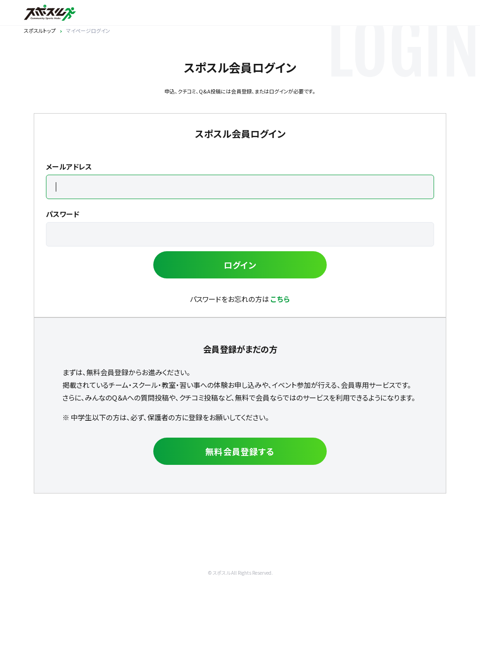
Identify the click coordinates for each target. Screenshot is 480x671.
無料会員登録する (240, 451)
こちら (280, 299)
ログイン (240, 265)
